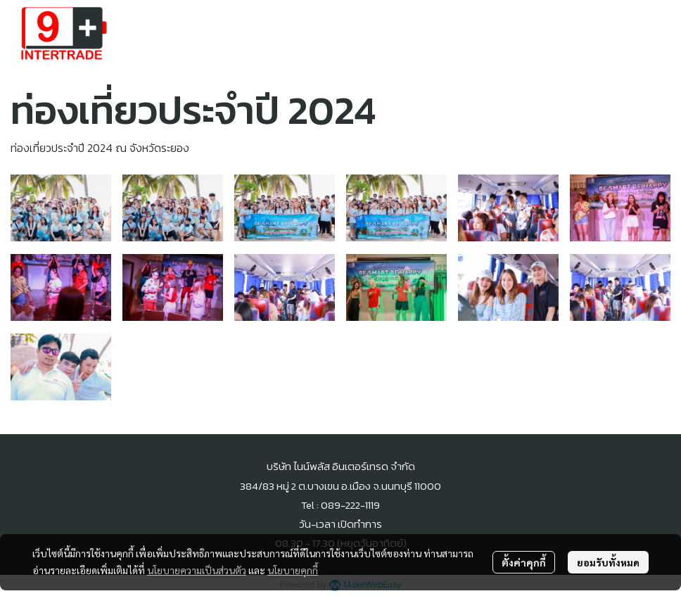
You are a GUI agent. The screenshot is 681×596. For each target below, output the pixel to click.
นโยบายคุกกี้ (292, 570)
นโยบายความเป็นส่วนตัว (196, 570)
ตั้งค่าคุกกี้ (524, 562)
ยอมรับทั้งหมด (608, 562)
